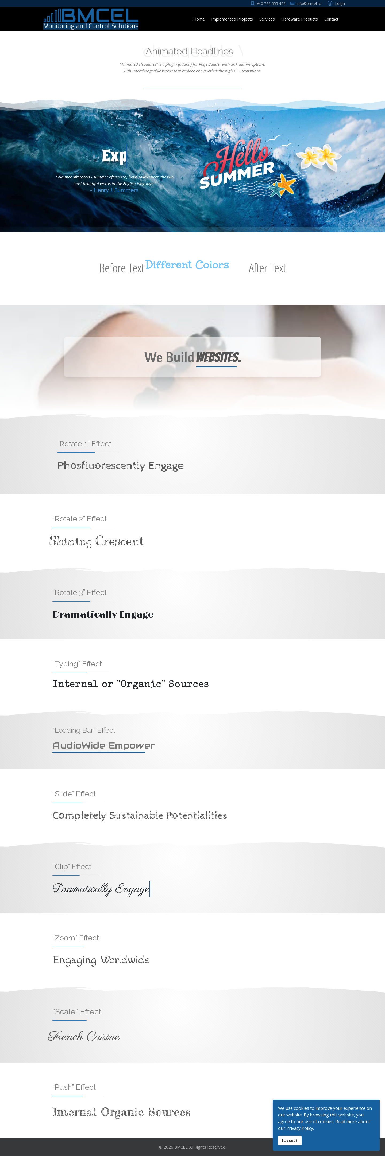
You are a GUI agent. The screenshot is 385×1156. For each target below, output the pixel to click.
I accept (290, 1140)
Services (267, 19)
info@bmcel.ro (309, 3)
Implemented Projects (232, 19)
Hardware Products (299, 19)
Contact (331, 19)
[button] (335, 3)
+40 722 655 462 (271, 3)
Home (199, 19)
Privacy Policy (299, 1128)
